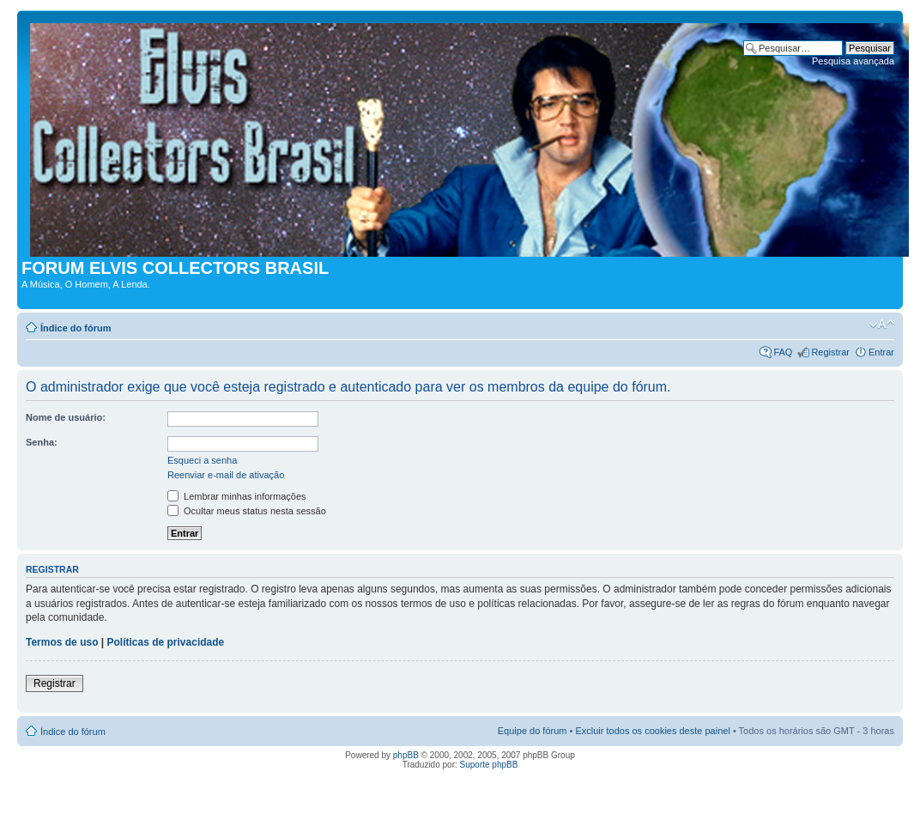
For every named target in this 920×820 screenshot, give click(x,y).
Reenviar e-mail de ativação (225, 475)
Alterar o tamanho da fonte (881, 324)
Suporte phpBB (489, 764)
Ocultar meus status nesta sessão (246, 511)
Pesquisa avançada (853, 61)
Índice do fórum (76, 328)
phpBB (406, 755)
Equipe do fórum (532, 731)
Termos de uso (62, 642)
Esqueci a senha (202, 460)
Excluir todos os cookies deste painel (652, 731)
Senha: (42, 442)
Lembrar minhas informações (236, 496)
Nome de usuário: (66, 417)
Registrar (830, 352)
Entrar (881, 352)
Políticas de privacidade (166, 642)
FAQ (782, 352)
